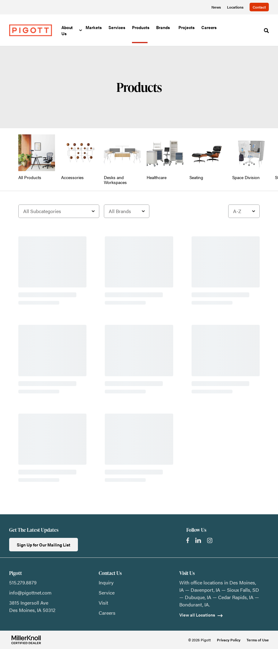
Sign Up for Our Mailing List (43, 545)
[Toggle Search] (266, 30)
